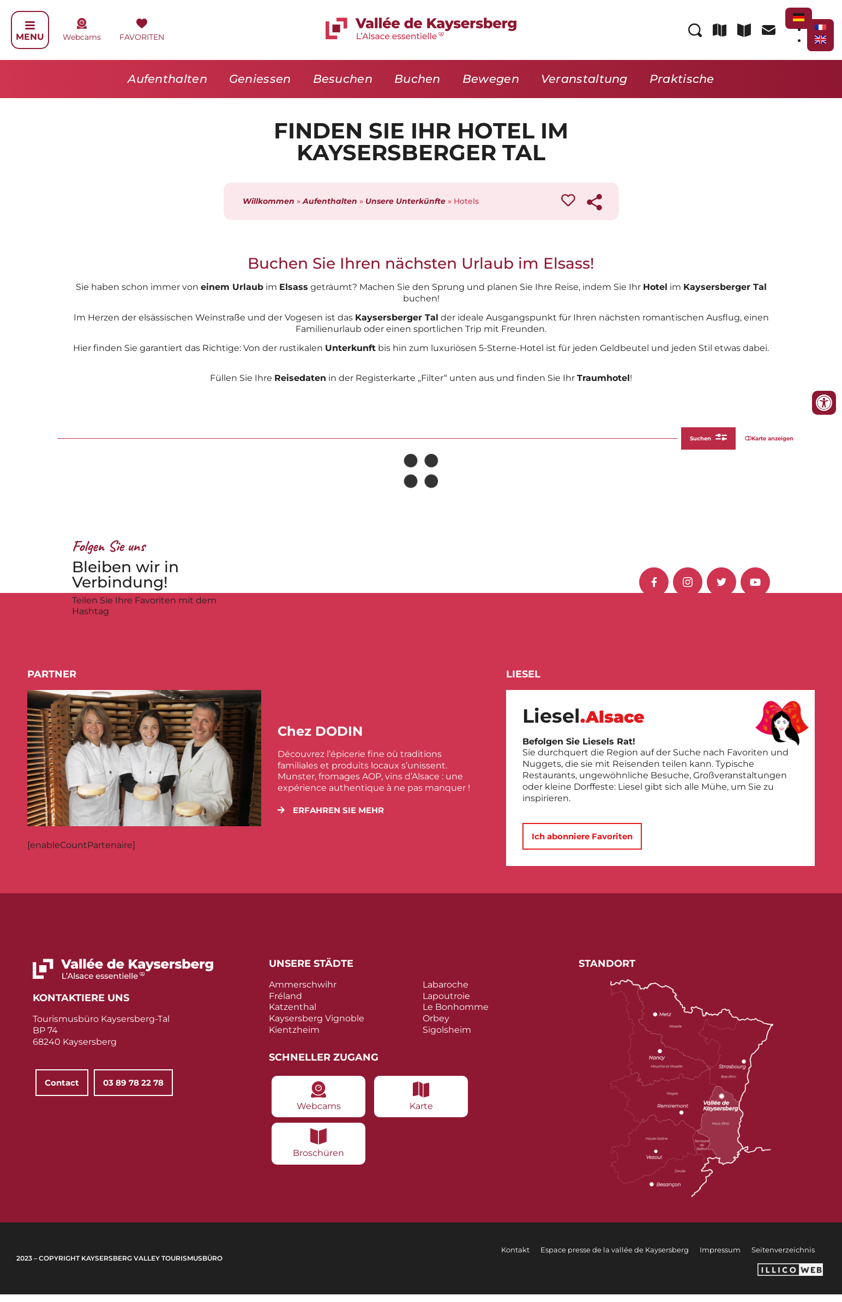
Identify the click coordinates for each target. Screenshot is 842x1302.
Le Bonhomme (456, 1014)
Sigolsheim (447, 1037)
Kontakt (515, 1256)
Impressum (720, 1256)
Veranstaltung (584, 79)
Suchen (666, 442)
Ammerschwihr (302, 992)
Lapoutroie (446, 1003)
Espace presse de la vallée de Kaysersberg (614, 1256)
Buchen (417, 79)
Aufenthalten (167, 79)
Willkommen (268, 201)
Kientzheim (294, 1037)
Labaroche (445, 992)
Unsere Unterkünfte (405, 201)
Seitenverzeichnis (783, 1256)
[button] (331, 818)
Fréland (285, 1003)
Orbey (436, 1026)
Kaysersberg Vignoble (316, 1026)
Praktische (681, 79)
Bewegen (490, 79)
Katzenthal (292, 1014)
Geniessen (260, 79)
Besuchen (342, 79)
